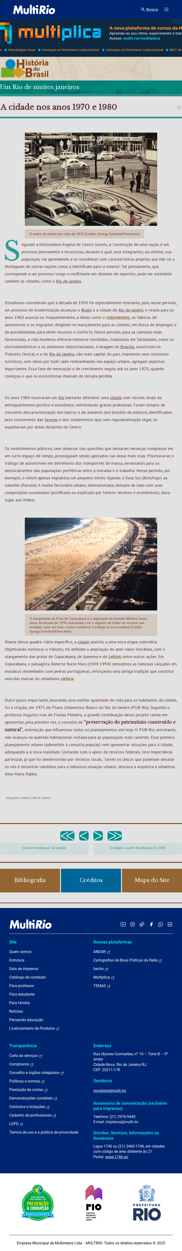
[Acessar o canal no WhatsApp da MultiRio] (161, 924)
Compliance (21, 1064)
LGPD (16, 1124)
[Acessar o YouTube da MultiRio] (123, 924)
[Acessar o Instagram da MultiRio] (132, 924)
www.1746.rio (116, 1157)
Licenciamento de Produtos (34, 1028)
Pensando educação (26, 1020)
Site (13, 941)
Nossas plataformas (112, 941)
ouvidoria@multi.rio (109, 1090)
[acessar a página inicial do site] (34, 9)
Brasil (86, 310)
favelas (51, 419)
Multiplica (104, 977)
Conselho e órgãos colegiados (36, 1072)
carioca (67, 678)
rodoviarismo (118, 317)
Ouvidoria (102, 1080)
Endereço (102, 1045)
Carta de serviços (26, 1055)
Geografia (12, 798)
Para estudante (22, 994)
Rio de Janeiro (68, 281)
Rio (61, 397)
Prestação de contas (28, 1089)
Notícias (16, 1011)
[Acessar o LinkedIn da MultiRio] (170, 924)
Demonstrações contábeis (33, 1098)
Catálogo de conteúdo (27, 977)
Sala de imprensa (23, 968)
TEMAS (102, 986)
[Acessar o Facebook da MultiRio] (151, 924)
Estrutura (16, 960)
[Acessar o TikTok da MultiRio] (142, 924)
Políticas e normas (27, 1081)
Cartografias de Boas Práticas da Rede (127, 960)
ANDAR (101, 951)
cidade (116, 397)
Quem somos (20, 951)
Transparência (23, 1045)
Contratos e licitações (29, 1106)
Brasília (127, 346)
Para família (19, 1003)
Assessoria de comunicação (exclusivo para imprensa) (130, 1106)
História (25, 798)
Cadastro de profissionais (32, 1115)
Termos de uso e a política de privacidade (43, 1132)
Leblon (114, 656)
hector (100, 968)
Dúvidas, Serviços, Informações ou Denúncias (126, 1135)
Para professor (21, 986)
